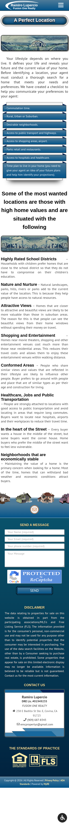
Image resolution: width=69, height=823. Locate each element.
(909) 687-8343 (36, 720)
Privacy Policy (52, 780)
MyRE (46, 784)
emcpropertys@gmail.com (36, 724)
